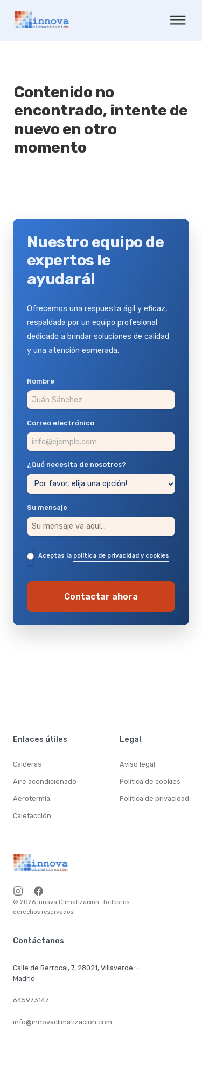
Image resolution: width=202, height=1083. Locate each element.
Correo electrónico (60, 423)
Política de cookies (150, 781)
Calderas (27, 764)
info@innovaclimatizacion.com (62, 1022)
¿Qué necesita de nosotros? (76, 464)
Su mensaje (47, 507)
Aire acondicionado (44, 781)
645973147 (31, 1000)
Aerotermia (31, 799)
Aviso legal (137, 764)
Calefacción (32, 816)
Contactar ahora (101, 596)
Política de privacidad (154, 799)
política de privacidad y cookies (121, 555)
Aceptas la (103, 556)
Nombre (40, 381)
